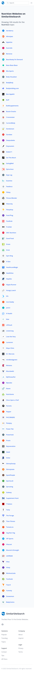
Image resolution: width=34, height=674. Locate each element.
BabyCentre (10, 602)
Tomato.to (9, 527)
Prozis (8, 440)
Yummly (9, 591)
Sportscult (9, 481)
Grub (8, 250)
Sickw (8, 458)
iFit (7, 296)
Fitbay (8, 192)
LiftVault (9, 325)
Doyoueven (10, 146)
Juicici (8, 308)
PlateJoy (9, 423)
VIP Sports (9, 539)
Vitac (8, 562)
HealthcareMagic (12, 267)
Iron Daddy (10, 302)
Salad (8, 452)
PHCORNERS (10, 417)
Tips (2, 656)
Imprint (20, 638)
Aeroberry (9, 31)
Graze (8, 244)
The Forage (10, 516)
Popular (4, 635)
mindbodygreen (11, 360)
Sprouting (9, 487)
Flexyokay (9, 210)
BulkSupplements (12, 106)
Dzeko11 (9, 152)
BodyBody (9, 83)
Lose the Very (11, 337)
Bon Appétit (10, 94)
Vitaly (8, 567)
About (20, 635)
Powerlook (10, 435)
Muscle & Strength (12, 550)
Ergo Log (9, 175)
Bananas (9, 54)
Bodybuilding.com (12, 88)
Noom (8, 389)
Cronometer (10, 117)
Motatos (9, 365)
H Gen (8, 262)
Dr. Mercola (10, 354)
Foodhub (9, 221)
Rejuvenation (10, 446)
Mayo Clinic (10, 348)
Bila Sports (10, 71)
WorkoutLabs (11, 573)
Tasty (8, 510)
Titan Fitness (10, 521)
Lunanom (9, 342)
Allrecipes (9, 36)
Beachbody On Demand (14, 60)
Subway (9, 492)
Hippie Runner (11, 285)
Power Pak (10, 429)
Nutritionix (10, 394)
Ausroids (9, 48)
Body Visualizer (11, 77)
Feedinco (9, 187)
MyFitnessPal (10, 377)
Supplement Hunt (12, 498)
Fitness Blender (11, 198)
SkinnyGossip (11, 464)
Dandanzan (10, 129)
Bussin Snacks (11, 111)
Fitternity (9, 204)
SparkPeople (10, 475)
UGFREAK (9, 556)
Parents (9, 406)
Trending (4, 638)
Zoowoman (10, 596)
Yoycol (8, 585)
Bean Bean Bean (12, 65)
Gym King (9, 256)
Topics (3, 642)
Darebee (9, 135)
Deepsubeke (10, 140)
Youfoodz (9, 579)
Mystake (9, 383)
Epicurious (10, 169)
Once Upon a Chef (12, 400)
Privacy (20, 648)
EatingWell (10, 163)
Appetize (9, 42)
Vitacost (9, 544)
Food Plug (9, 215)
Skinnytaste (10, 469)
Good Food (10, 238)
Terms (20, 652)
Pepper (8, 412)
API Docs (4, 659)
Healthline (9, 273)
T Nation (9, 504)
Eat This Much (11, 158)
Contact (4, 652)
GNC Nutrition (11, 233)
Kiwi (7, 319)
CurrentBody (10, 123)
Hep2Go (9, 279)
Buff (7, 100)
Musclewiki (10, 371)
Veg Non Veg (10, 533)
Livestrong (10, 331)
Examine (9, 181)
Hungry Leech (11, 290)
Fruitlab (9, 227)
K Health (9, 313)
